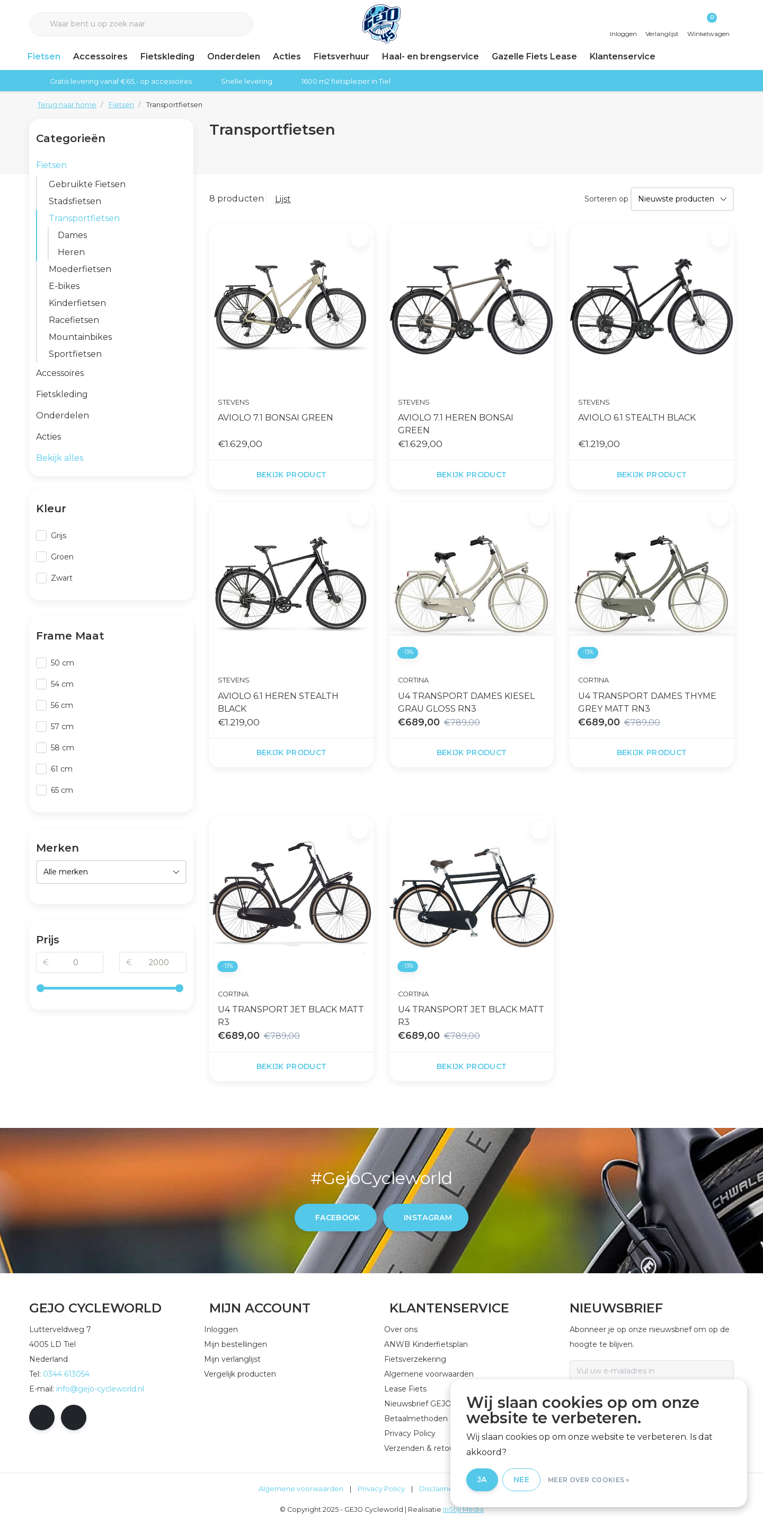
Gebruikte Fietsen (87, 184)
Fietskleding (167, 56)
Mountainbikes (80, 337)
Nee (521, 1479)
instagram (428, 1217)
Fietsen (44, 56)
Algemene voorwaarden (301, 1489)
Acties (287, 56)
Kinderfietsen (77, 303)
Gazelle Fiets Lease (534, 56)
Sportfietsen (75, 354)
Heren (71, 252)
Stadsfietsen (75, 201)
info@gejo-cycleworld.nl (100, 1389)
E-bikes (64, 286)
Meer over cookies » (588, 1480)
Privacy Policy (381, 1489)
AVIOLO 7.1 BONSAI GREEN (275, 418)
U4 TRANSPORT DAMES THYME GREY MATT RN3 (647, 702)
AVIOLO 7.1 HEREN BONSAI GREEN (455, 424)
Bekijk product (291, 474)
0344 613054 (66, 1374)
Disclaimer (437, 1489)
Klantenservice (622, 56)
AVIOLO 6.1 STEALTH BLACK (637, 418)
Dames (72, 235)
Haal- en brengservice (430, 56)
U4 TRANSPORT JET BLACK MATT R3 (291, 1015)
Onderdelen (233, 56)
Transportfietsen (174, 105)
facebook (337, 1217)
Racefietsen (74, 320)
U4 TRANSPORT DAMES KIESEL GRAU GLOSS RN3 (466, 702)
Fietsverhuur (341, 56)
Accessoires (100, 56)
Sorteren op (606, 199)
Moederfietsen (80, 269)
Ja (482, 1479)
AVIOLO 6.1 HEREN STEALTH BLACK (278, 702)
